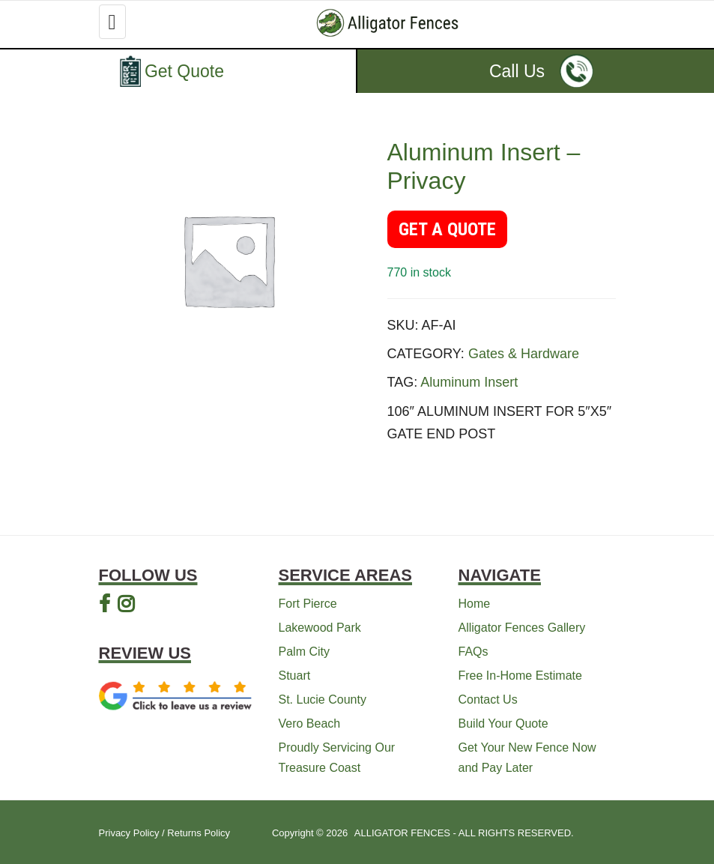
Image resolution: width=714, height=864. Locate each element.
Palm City (304, 651)
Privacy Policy (129, 833)
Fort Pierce (308, 603)
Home (475, 603)
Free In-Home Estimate (520, 675)
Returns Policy (198, 833)
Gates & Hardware (523, 353)
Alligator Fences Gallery (522, 627)
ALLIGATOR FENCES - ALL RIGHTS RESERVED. (464, 833)
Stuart (295, 675)
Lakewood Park (320, 627)
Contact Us (488, 699)
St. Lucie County (322, 699)
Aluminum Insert (469, 382)
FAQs (473, 651)
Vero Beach (310, 723)
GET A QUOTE (447, 229)
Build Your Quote (503, 723)
